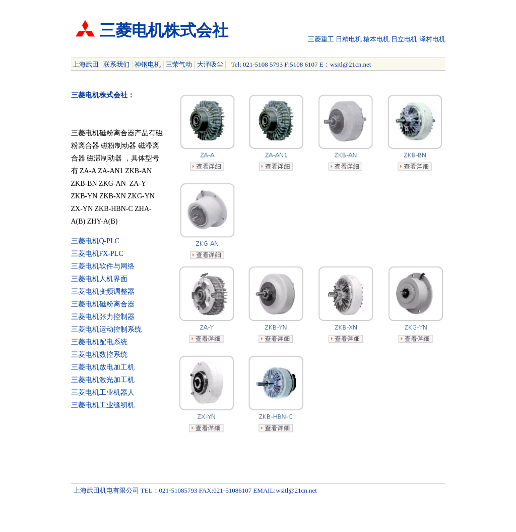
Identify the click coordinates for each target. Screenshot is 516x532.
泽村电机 (432, 39)
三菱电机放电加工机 (103, 367)
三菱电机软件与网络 (103, 266)
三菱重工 (321, 39)
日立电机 (404, 39)
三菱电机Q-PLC (95, 241)
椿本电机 (376, 39)
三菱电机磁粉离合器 (103, 304)
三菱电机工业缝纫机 (103, 405)
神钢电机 (148, 64)
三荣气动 (179, 64)
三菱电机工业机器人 (103, 392)
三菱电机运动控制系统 (106, 329)
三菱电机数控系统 (99, 354)
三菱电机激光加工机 (103, 380)
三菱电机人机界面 (99, 279)
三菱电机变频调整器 (103, 291)
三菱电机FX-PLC (97, 253)
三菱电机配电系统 (99, 342)
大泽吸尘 (210, 64)
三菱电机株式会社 (163, 30)
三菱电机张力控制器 (103, 317)
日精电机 (349, 39)
